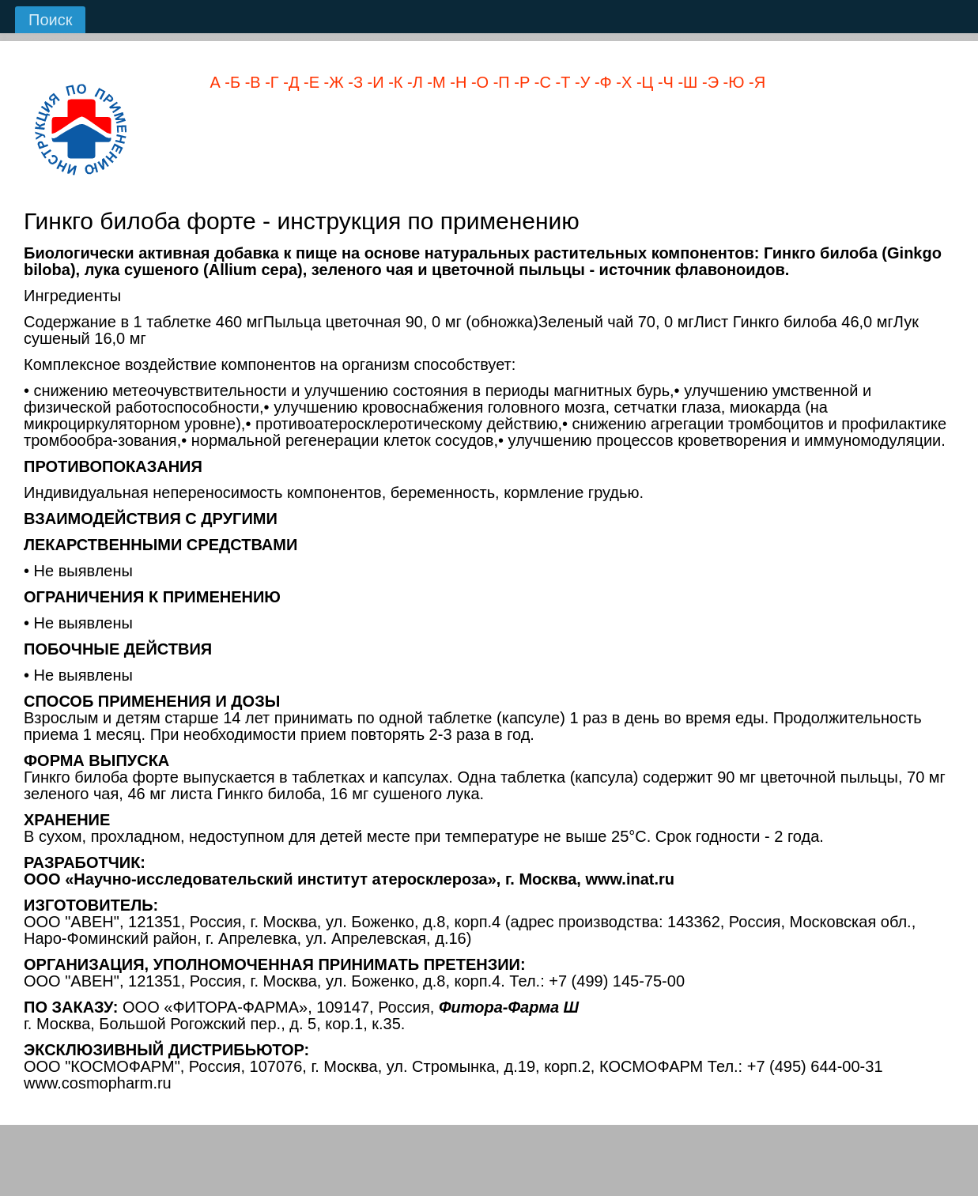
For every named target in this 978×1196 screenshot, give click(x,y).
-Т (560, 82)
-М (434, 82)
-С (540, 82)
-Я (754, 82)
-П (499, 82)
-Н (456, 82)
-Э (708, 82)
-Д (289, 82)
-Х (622, 82)
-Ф (600, 82)
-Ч (663, 82)
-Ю (731, 82)
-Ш (686, 82)
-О (477, 82)
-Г (270, 82)
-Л (412, 82)
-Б (230, 82)
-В (250, 82)
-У (580, 82)
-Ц (642, 82)
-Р (520, 82)
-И (373, 82)
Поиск (50, 19)
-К (393, 82)
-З (353, 82)
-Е (309, 82)
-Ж (331, 82)
